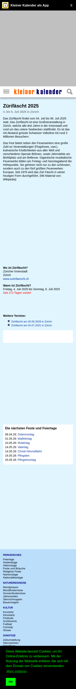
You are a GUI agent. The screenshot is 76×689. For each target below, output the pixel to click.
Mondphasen (10, 587)
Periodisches (12, 555)
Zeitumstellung (11, 639)
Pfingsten (23, 455)
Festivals (8, 618)
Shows (7, 630)
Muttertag (24, 442)
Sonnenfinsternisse (14, 593)
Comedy (8, 627)
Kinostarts (9, 615)
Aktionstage (10, 565)
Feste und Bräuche (14, 568)
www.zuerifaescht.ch (16, 278)
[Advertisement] (38, 49)
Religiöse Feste (12, 571)
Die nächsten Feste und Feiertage (31, 428)
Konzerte (8, 612)
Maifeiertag (25, 438)
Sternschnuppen (12, 599)
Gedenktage (10, 562)
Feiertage (8, 559)
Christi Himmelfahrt (30, 451)
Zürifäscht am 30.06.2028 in (31, 321)
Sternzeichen (10, 642)
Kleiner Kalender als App (30, 5)
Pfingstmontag (27, 459)
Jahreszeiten (10, 596)
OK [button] (11, 681)
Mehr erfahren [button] (16, 671)
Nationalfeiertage (13, 577)
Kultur (8, 607)
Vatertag (23, 447)
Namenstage (10, 574)
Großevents (10, 621)
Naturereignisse (14, 582)
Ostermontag (26, 434)
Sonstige (9, 635)
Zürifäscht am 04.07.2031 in (31, 325)
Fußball (7, 624)
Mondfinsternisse (13, 590)
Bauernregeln (11, 602)
